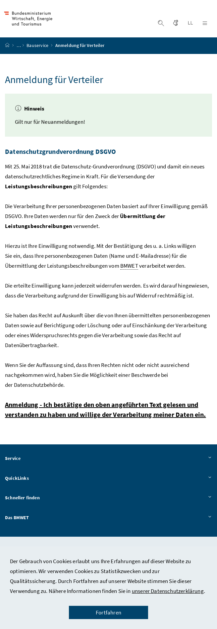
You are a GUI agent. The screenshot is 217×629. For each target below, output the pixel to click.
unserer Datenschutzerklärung (168, 591)
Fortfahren (108, 612)
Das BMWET (108, 519)
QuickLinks (108, 480)
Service (108, 460)
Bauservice (38, 47)
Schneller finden (108, 500)
